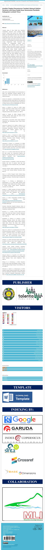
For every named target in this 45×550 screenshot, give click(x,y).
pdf (29, 40)
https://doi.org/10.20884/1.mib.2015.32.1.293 (15, 274)
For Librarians (5, 380)
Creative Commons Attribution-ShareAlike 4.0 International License (33, 85)
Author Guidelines (39, 341)
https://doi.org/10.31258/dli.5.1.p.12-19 (10, 140)
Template (40, 346)
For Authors (5, 378)
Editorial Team (39, 337)
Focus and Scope (39, 332)
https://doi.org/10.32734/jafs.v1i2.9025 (12, 23)
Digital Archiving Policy (38, 353)
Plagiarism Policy (39, 348)
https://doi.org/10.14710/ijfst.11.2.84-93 (10, 227)
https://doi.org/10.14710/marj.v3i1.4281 (10, 104)
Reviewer (40, 339)
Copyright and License (38, 351)
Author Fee (40, 360)
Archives (7, 4)
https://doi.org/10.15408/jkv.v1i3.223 (11, 149)
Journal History (39, 330)
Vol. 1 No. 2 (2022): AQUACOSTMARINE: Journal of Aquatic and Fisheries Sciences (24, 4)
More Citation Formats (32, 59)
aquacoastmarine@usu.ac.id (11, 534)
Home (3, 4)
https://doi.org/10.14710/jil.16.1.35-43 (9, 132)
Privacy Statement (39, 344)
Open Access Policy (38, 355)
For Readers (5, 377)
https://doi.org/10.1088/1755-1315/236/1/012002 (12, 237)
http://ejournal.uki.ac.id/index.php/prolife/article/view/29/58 (14, 244)
